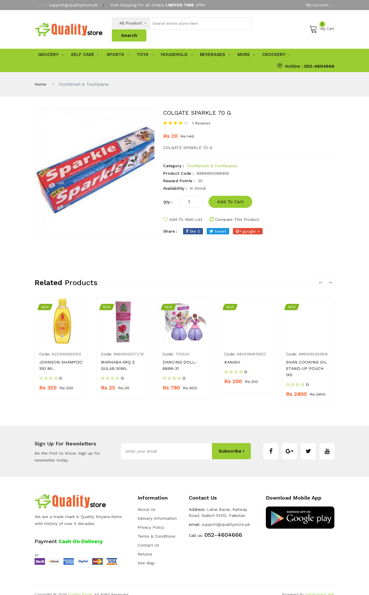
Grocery (51, 44)
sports (118, 44)
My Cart (321, 24)
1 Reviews (201, 113)
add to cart (230, 192)
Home (40, 74)
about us (146, 499)
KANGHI (232, 352)
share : (170, 221)
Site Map (146, 553)
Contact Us (148, 535)
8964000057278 (129, 344)
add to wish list (182, 209)
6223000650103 (66, 344)
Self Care (85, 44)
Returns (145, 544)
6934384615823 (251, 344)
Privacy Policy (151, 517)
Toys (145, 44)
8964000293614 (313, 344)
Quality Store (80, 585)
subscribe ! (231, 441)
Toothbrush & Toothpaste (212, 156)
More (246, 44)
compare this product (234, 209)
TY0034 (182, 344)
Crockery (276, 44)
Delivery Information (157, 508)
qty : (167, 192)
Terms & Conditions (156, 526)
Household (177, 44)
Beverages (215, 44)
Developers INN (319, 585)
